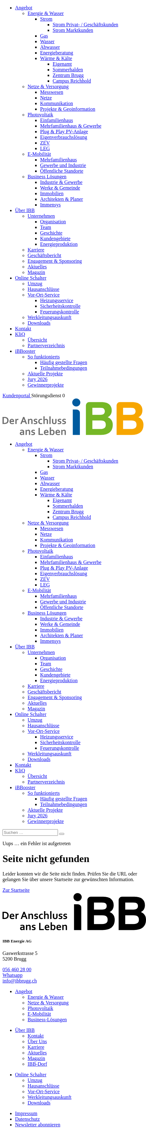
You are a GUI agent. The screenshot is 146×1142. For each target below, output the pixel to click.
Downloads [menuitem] (39, 323)
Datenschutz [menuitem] (27, 1119)
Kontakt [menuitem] (23, 328)
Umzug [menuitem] (35, 283)
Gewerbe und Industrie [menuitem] (63, 165)
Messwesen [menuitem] (51, 92)
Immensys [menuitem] (50, 204)
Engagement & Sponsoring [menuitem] (55, 261)
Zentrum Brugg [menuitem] (68, 75)
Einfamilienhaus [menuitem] (56, 120)
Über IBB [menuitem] (25, 210)
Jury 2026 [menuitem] (38, 379)
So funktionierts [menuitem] (44, 356)
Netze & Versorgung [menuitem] (48, 86)
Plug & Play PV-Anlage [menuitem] (64, 131)
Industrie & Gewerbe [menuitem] (61, 182)
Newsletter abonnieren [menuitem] (37, 1124)
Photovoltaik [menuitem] (40, 114)
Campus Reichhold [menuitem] (72, 81)
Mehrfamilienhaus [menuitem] (58, 159)
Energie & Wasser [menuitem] (46, 13)
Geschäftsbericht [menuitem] (44, 255)
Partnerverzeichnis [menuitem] (46, 345)
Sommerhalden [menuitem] (68, 69)
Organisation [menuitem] (53, 221)
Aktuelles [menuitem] (37, 266)
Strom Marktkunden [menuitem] (73, 30)
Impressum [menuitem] (26, 1113)
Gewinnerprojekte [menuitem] (46, 385)
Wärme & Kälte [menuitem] (56, 58)
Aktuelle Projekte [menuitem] (45, 373)
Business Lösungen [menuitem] (47, 176)
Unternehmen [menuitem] (41, 216)
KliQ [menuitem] (20, 334)
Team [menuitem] (45, 227)
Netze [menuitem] (46, 97)
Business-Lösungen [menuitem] (47, 1019)
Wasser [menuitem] (47, 41)
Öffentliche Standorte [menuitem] (61, 171)
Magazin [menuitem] (36, 272)
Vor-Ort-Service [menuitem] (44, 294)
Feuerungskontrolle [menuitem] (59, 311)
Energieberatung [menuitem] (56, 52)
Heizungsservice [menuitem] (56, 300)
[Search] (61, 834)
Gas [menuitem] (44, 35)
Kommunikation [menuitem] (56, 103)
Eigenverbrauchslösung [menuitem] (63, 137)
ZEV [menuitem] (45, 142)
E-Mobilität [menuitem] (39, 154)
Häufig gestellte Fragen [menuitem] (63, 362)
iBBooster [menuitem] (25, 351)
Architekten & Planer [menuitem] (61, 199)
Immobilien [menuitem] (52, 193)
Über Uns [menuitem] (37, 1041)
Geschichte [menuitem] (51, 233)
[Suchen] (30, 832)
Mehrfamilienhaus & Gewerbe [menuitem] (70, 126)
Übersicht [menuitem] (37, 340)
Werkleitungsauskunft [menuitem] (49, 317)
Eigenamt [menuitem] (62, 64)
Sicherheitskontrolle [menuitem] (60, 306)
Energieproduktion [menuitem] (59, 244)
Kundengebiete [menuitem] (55, 238)
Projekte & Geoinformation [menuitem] (67, 109)
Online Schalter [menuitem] (30, 278)
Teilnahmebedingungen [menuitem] (63, 368)
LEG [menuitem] (45, 148)
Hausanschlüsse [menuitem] (43, 289)
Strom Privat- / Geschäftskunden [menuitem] (85, 24)
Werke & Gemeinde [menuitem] (60, 187)
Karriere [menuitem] (36, 249)
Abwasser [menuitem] (50, 47)
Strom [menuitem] (46, 19)
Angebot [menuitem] (23, 7)
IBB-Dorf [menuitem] (37, 1064)
